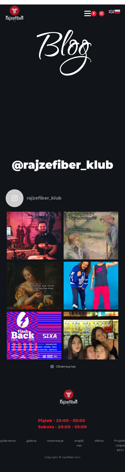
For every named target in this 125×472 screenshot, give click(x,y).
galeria (31, 440)
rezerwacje (55, 440)
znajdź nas (79, 443)
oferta (99, 440)
